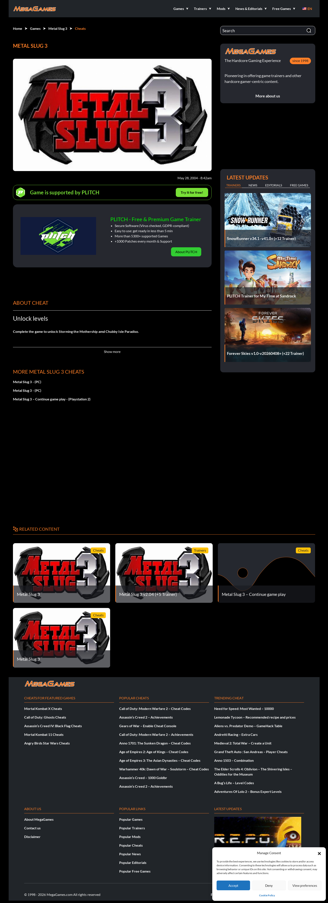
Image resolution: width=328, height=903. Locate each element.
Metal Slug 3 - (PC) (27, 382)
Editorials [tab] (273, 185)
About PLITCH (186, 252)
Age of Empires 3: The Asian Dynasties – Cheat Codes (159, 760)
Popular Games (131, 819)
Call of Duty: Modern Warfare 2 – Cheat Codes (155, 708)
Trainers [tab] (233, 185)
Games (35, 28)
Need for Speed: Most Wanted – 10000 (244, 708)
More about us (267, 96)
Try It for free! (192, 192)
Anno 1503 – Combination (234, 760)
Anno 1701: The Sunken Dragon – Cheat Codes (155, 743)
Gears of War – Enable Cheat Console (147, 726)
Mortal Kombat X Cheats (43, 708)
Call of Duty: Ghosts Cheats (45, 717)
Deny (269, 885)
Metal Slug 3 (57, 28)
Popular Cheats (131, 845)
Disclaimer (32, 837)
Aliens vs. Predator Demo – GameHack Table (248, 726)
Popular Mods (130, 837)
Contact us (32, 828)
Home (17, 28)
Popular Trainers (132, 828)
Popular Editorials (132, 862)
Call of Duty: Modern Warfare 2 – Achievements (156, 734)
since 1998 (300, 61)
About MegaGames (39, 819)
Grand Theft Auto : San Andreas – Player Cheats (251, 752)
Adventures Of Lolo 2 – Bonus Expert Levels (248, 791)
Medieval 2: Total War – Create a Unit (242, 743)
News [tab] (253, 185)
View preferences (304, 885)
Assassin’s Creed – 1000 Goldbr (143, 778)
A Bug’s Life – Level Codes (234, 783)
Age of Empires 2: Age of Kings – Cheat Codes (153, 752)
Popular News (130, 854)
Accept (233, 885)
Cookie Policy (267, 895)
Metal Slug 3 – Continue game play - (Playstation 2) (52, 399)
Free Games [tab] (299, 185)
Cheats (80, 28)
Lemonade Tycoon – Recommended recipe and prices (255, 717)
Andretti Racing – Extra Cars (236, 734)
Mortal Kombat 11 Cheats (43, 734)
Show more (112, 351)
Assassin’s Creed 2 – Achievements (146, 717)
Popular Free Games (135, 871)
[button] (319, 853)
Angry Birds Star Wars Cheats (47, 743)
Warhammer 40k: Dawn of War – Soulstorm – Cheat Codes (164, 769)
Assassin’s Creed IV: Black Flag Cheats (53, 726)
